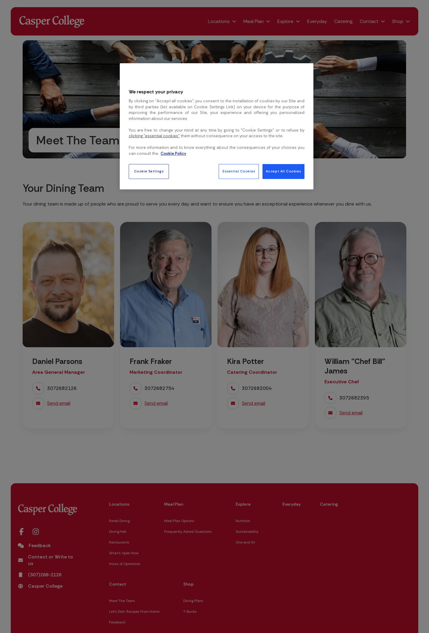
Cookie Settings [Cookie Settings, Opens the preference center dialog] (149, 171)
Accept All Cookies (283, 171)
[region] (216, 126)
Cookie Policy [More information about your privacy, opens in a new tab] (173, 153)
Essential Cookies (239, 171)
